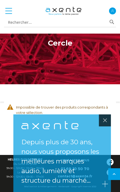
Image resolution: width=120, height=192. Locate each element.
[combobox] (57, 22)
